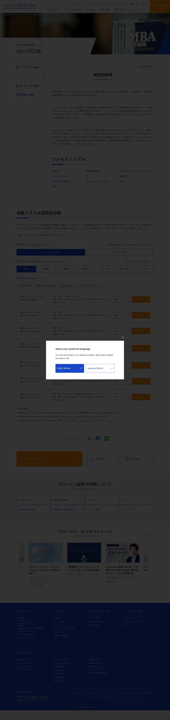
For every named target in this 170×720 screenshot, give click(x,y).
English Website (69, 368)
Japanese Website (100, 368)
